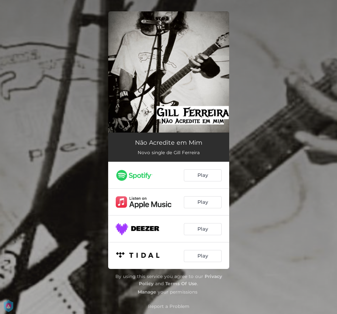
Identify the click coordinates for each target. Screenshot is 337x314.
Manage (147, 292)
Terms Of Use (181, 283)
